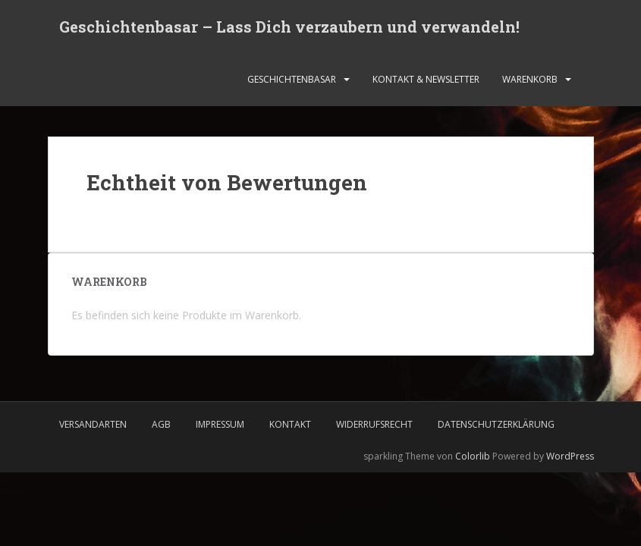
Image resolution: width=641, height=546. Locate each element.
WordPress (570, 456)
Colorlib (472, 456)
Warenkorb (530, 79)
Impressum (220, 424)
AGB (161, 424)
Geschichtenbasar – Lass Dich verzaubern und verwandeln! (289, 26)
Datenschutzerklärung (496, 424)
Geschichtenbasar (291, 79)
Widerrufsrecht (374, 424)
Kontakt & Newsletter (425, 79)
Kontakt (290, 424)
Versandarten (93, 424)
